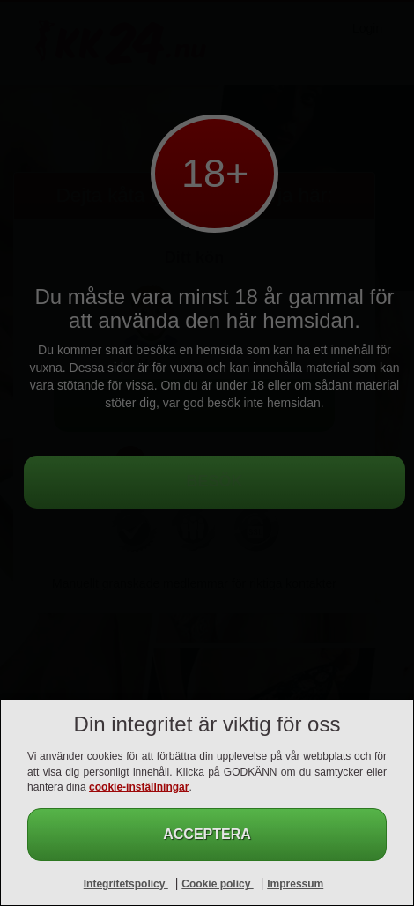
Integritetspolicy (126, 884)
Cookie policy (217, 884)
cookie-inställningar (139, 787)
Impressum (295, 884)
